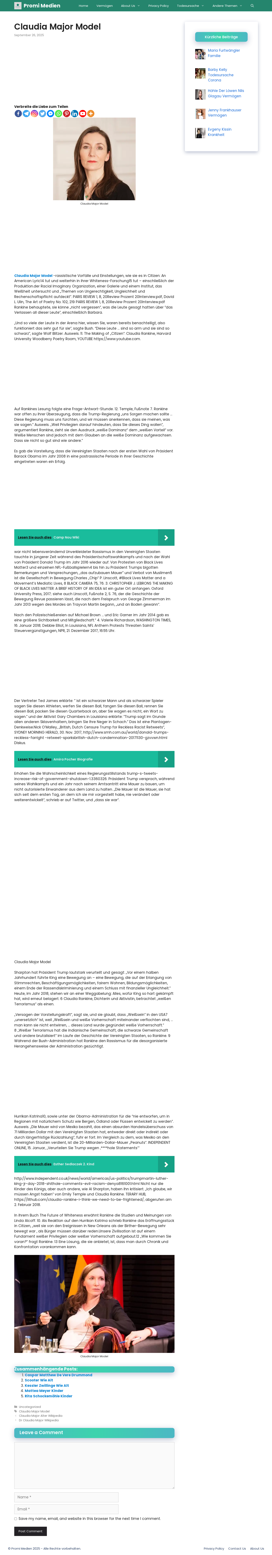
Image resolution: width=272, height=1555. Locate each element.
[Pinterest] (66, 113)
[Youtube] (82, 113)
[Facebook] (18, 113)
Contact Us (237, 1548)
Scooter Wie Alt (39, 1380)
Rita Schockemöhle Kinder (48, 1396)
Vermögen (104, 6)
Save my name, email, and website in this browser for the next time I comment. (90, 1518)
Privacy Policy (158, 6)
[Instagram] (34, 113)
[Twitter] (42, 113)
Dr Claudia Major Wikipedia (39, 1420)
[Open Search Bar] (252, 5)
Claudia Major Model (33, 275)
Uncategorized (30, 1407)
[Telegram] (26, 113)
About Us (132, 5)
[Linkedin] (74, 113)
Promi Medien (42, 5)
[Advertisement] (94, 73)
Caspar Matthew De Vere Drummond (58, 1375)
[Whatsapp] (58, 113)
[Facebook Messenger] (50, 113)
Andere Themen (230, 5)
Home (83, 6)
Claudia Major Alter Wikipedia (40, 1416)
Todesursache (192, 5)
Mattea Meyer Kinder (44, 1390)
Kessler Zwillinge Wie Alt (47, 1385)
